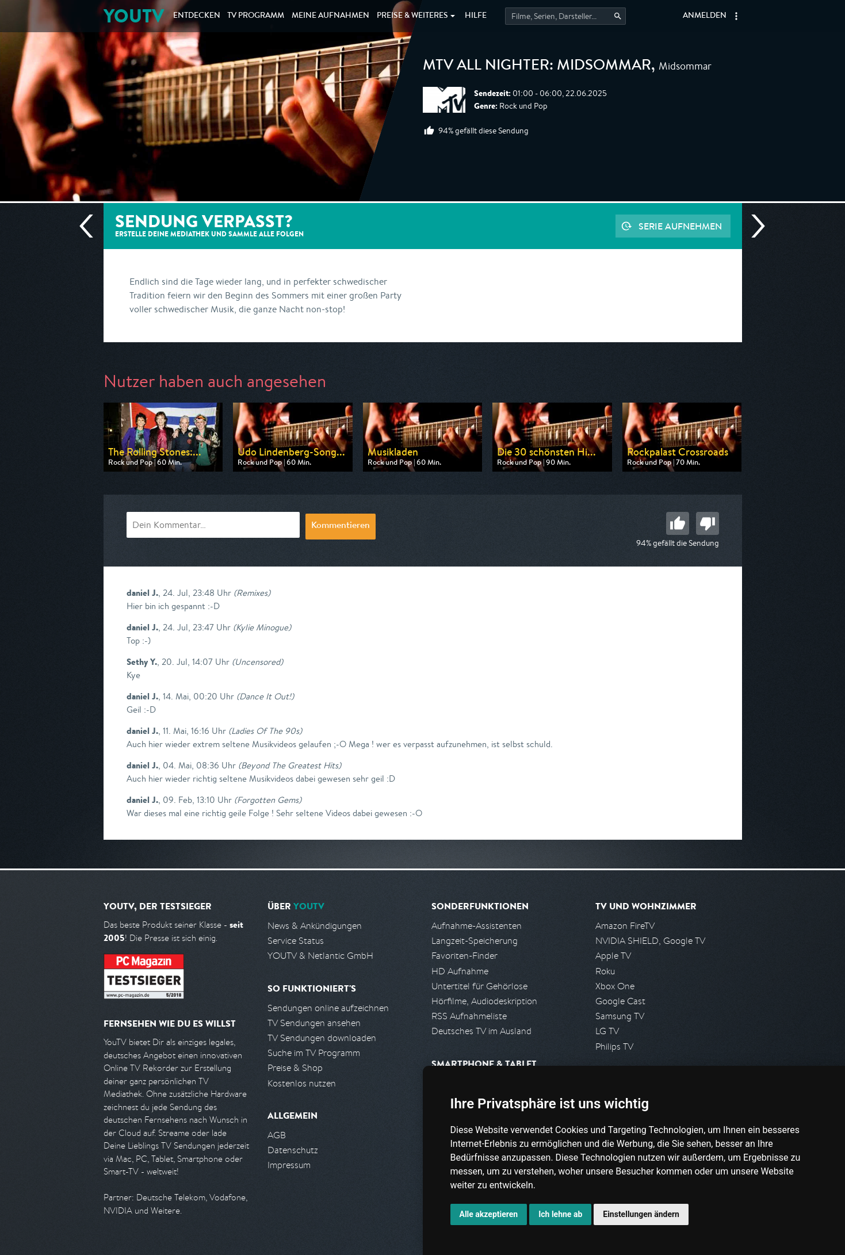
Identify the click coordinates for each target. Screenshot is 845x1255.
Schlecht (707, 523)
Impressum (289, 1165)
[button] (736, 16)
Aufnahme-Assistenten (476, 926)
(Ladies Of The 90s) (265, 730)
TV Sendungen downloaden (321, 1038)
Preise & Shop (295, 1068)
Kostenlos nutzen (301, 1083)
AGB (276, 1135)
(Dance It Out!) (265, 696)
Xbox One (614, 986)
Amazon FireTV (625, 926)
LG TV (607, 1031)
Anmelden (705, 16)
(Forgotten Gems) (267, 799)
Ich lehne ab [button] (560, 1214)
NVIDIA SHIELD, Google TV (650, 941)
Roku (605, 971)
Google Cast (620, 1001)
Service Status (295, 941)
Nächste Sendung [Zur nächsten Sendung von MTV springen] (753, 226)
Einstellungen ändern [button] (641, 1214)
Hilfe (476, 16)
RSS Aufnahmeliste (469, 1016)
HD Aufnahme (459, 971)
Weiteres (412, 16)
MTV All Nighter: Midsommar (537, 66)
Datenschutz (292, 1150)
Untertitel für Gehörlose (479, 986)
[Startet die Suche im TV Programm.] (565, 16)
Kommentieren (340, 526)
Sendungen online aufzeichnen (328, 1008)
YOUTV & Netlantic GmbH (320, 956)
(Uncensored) (257, 661)
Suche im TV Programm (313, 1053)
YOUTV (134, 16)
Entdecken (196, 16)
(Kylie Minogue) (262, 627)
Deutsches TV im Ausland (481, 1031)
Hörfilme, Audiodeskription (484, 1001)
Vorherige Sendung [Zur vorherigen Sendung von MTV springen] (90, 226)
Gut (677, 523)
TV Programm (255, 16)
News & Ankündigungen (314, 926)
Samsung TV (619, 1016)
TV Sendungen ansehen (314, 1023)
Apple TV (613, 956)
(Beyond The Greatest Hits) (289, 765)
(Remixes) (252, 592)
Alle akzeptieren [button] (489, 1214)
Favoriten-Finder (464, 956)
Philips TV (614, 1046)
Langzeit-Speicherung (474, 941)
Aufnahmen (330, 16)
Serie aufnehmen (680, 226)
